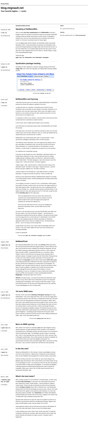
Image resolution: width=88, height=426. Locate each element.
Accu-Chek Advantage (24, 381)
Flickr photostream (81, 35)
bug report (27, 260)
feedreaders (38, 57)
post (39, 327)
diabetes (4, 379)
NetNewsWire (45, 32)
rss (6, 32)
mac (3, 32)
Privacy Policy (5, 4)
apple (17, 57)
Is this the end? (22, 349)
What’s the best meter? (25, 376)
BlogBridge (19, 275)
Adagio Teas (19, 68)
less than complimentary (31, 32)
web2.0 (49, 235)
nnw (33, 57)
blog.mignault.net (12, 7)
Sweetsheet (38, 392)
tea (47, 93)
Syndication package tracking (28, 63)
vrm (50, 93)
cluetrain (42, 93)
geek (3, 67)
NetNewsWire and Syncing (27, 99)
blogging (39, 318)
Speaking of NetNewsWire (26, 29)
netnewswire (28, 57)
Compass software (25, 387)
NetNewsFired (21, 241)
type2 (7, 381)
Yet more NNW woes (24, 291)
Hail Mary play (24, 193)
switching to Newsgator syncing (40, 294)
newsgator (46, 57)
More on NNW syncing (25, 324)
